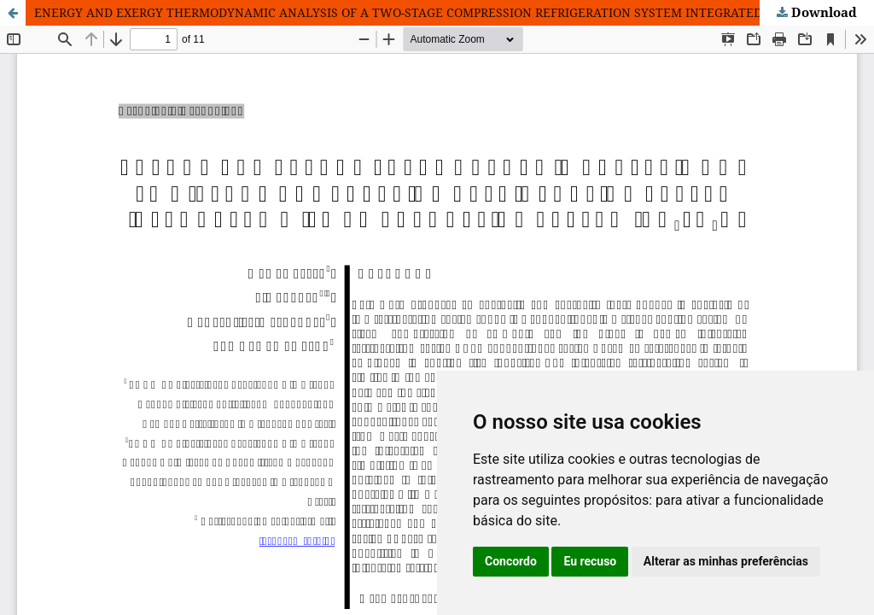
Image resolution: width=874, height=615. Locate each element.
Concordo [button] (511, 561)
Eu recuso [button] (589, 561)
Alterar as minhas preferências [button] (726, 561)
